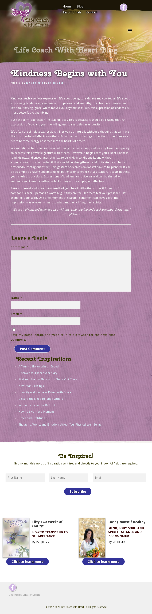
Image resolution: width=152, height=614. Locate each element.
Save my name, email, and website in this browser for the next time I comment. (64, 337)
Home (67, 6)
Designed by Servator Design (24, 593)
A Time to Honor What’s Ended (38, 366)
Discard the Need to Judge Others (40, 398)
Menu (130, 30)
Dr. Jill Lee (56, 83)
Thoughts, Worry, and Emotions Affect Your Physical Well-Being (59, 424)
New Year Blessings (31, 385)
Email (16, 314)
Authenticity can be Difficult (36, 404)
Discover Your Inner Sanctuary (37, 372)
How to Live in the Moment (36, 411)
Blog (80, 6)
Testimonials (72, 12)
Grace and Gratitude (31, 417)
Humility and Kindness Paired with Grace (44, 391)
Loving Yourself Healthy (126, 521)
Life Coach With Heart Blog (65, 50)
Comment (20, 247)
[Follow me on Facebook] (123, 7)
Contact (92, 12)
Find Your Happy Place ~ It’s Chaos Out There (47, 379)
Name (17, 297)
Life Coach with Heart (72, 605)
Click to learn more (27, 560)
